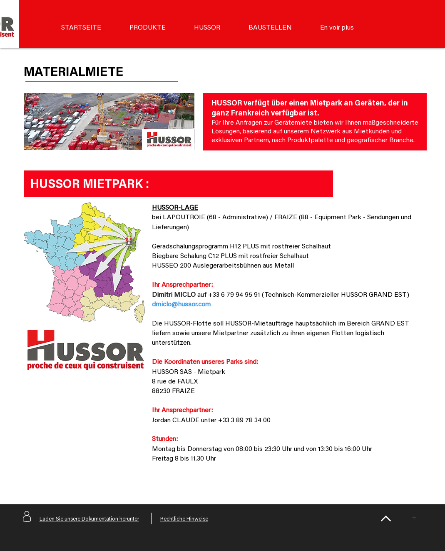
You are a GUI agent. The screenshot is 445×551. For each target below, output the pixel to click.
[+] (414, 518)
